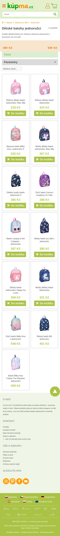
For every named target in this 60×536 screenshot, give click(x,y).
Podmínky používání (47, 532)
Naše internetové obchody (11, 433)
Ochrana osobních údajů (11, 464)
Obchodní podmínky (9, 452)
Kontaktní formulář (9, 430)
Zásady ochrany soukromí (30, 532)
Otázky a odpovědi (9, 436)
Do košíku (15, 113)
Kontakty (6, 427)
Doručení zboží (8, 458)
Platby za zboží (8, 455)
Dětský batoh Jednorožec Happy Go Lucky (16, 290)
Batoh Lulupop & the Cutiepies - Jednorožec (15, 241)
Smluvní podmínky (32, 528)
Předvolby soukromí (13, 532)
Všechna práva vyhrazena (39, 521)
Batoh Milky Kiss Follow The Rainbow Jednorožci (15, 378)
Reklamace (6, 461)
